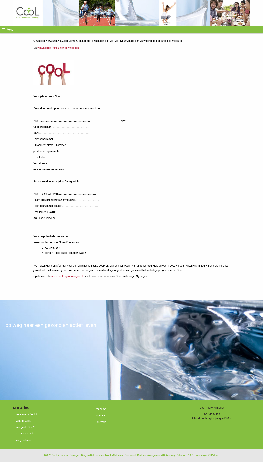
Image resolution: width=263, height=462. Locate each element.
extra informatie (25, 433)
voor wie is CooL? (26, 414)
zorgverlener (23, 440)
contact (100, 415)
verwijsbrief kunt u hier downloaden (58, 48)
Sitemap (181, 455)
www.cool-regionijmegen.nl (67, 276)
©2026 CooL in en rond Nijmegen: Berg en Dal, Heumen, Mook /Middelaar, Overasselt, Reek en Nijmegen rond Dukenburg (109, 455)
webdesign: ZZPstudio (207, 455)
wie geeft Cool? (25, 427)
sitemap (101, 422)
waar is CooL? (24, 420)
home (101, 409)
